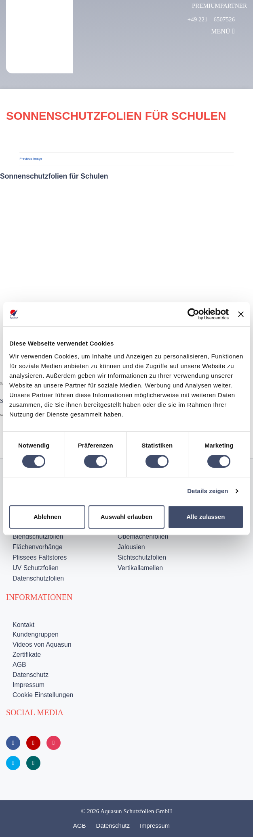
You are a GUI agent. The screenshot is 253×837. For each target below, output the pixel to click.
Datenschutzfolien (38, 578)
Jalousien (131, 546)
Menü (223, 31)
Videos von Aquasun (42, 644)
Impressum (28, 684)
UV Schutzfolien (36, 567)
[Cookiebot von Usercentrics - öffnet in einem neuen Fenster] (193, 314)
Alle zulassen (205, 516)
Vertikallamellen (140, 567)
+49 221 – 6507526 (211, 19)
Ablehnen (47, 516)
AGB (19, 664)
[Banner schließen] (241, 314)
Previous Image (30, 158)
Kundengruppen (36, 634)
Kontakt (23, 624)
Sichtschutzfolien (142, 557)
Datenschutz (30, 674)
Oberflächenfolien (143, 536)
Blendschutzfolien (38, 536)
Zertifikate (27, 654)
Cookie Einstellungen (43, 694)
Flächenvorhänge (38, 546)
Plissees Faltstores (40, 557)
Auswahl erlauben (126, 516)
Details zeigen (207, 490)
